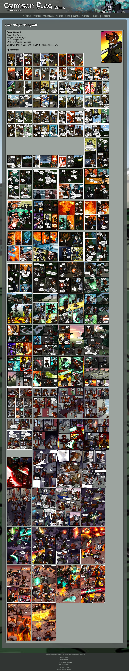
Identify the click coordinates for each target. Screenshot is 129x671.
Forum (106, 15)
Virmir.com (64, 657)
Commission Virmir (64, 669)
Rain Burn (64, 659)
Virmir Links (64, 667)
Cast (67, 15)
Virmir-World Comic (64, 662)
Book (59, 15)
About (37, 15)
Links (85, 15)
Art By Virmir (64, 664)
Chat (95, 15)
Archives (48, 15)
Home (27, 15)
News (76, 15)
